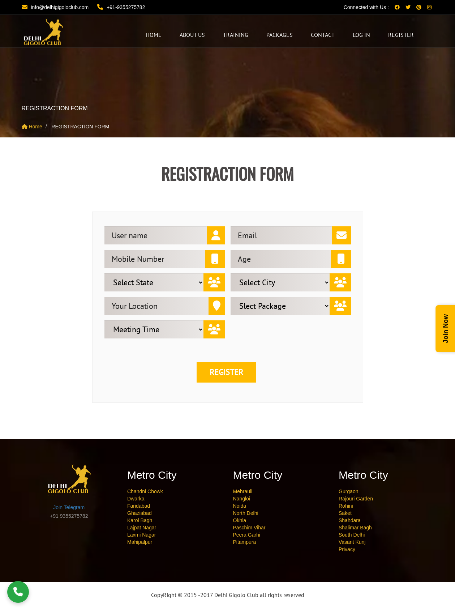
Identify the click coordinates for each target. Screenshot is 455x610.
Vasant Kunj (352, 542)
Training (235, 34)
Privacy (347, 549)
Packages (279, 34)
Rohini (346, 506)
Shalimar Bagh (355, 527)
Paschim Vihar (249, 527)
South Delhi (352, 535)
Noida (239, 506)
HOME (154, 34)
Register (401, 34)
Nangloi (241, 499)
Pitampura (244, 542)
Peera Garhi (246, 535)
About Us (192, 34)
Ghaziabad (139, 513)
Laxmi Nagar (141, 535)
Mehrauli (243, 491)
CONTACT (323, 34)
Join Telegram (69, 507)
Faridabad (138, 506)
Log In (361, 34)
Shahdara (350, 520)
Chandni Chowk (145, 491)
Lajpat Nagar (141, 527)
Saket (345, 513)
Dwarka (135, 499)
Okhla (239, 520)
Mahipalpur (139, 542)
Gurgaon (348, 491)
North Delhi (245, 513)
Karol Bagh (139, 520)
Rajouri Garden (356, 499)
